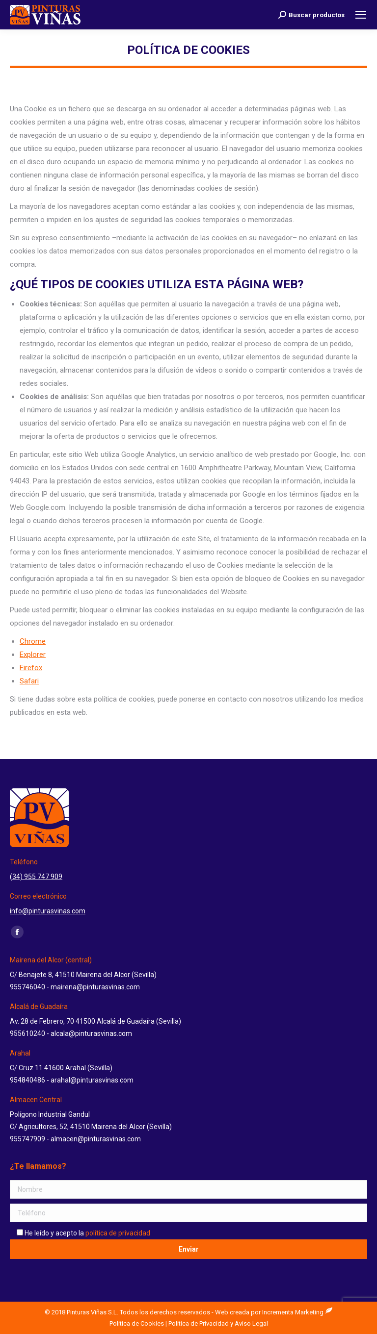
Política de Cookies (136, 1323)
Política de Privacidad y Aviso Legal (218, 1323)
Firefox (31, 667)
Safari (29, 681)
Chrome (33, 641)
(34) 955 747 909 (36, 877)
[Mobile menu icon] (360, 14)
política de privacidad (117, 1233)
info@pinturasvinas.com (47, 911)
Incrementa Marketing (297, 1312)
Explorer (33, 654)
